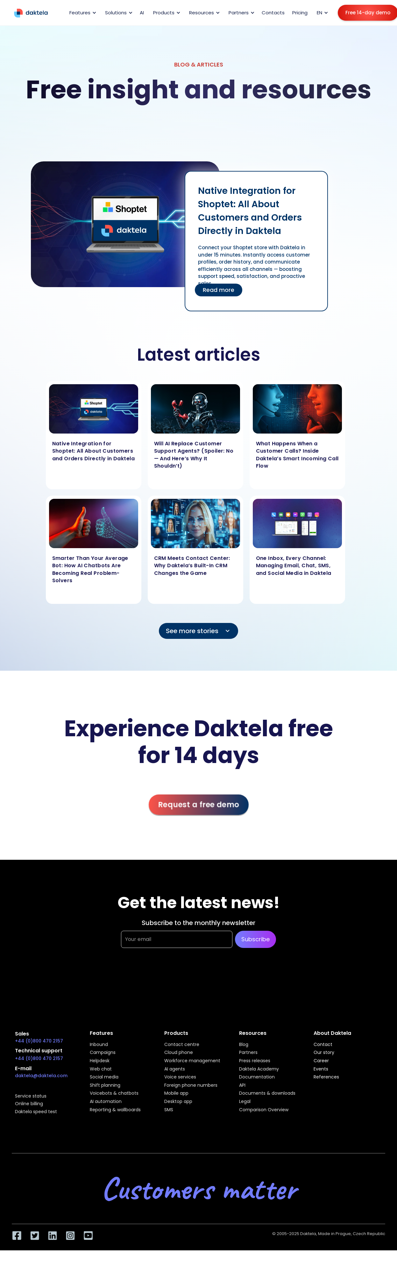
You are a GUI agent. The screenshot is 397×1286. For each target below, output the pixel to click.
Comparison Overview (263, 1110)
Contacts (273, 12)
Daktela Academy (259, 1069)
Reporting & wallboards (115, 1110)
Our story (324, 1053)
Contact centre (181, 1045)
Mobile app (176, 1093)
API (242, 1085)
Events (321, 1069)
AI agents (174, 1069)
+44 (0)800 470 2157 (39, 1041)
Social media (104, 1077)
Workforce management (192, 1061)
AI (142, 12)
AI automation (106, 1102)
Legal (245, 1102)
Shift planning (105, 1085)
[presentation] (169, 979)
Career (321, 1061)
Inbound (99, 1045)
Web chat (101, 1069)
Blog (243, 1045)
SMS (168, 1110)
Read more (218, 290)
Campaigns (103, 1053)
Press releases (254, 1061)
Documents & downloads (267, 1093)
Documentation (257, 1077)
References (326, 1077)
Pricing (300, 12)
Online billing (29, 1104)
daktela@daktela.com (41, 1075)
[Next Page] (198, 631)
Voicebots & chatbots (114, 1093)
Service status (30, 1096)
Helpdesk (100, 1061)
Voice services (180, 1077)
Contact (323, 1045)
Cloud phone (178, 1053)
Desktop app (178, 1102)
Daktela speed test (36, 1112)
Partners (248, 1053)
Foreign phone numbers (190, 1085)
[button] (82, 12)
